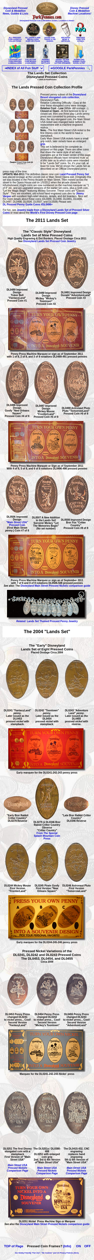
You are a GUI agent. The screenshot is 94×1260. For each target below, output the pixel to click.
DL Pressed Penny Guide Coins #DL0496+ (28, 204)
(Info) (67, 1246)
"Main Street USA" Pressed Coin (17, 523)
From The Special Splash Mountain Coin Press (47, 836)
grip (42, 144)
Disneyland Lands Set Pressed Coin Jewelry (49, 241)
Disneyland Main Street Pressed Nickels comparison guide (55, 585)
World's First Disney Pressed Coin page (54, 212)
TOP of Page (13, 1246)
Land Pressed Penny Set (74, 174)
